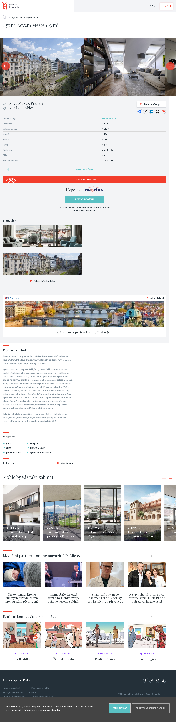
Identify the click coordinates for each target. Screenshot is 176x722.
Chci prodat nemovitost (14, 697)
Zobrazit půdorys (86, 170)
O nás (34, 692)
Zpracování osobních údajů (43, 697)
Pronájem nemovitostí (13, 692)
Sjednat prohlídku (86, 179)
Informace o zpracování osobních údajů (42, 710)
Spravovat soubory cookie (151, 708)
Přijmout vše (120, 708)
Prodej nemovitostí (11, 688)
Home (6, 16)
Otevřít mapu (65, 463)
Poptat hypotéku (84, 199)
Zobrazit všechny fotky (42, 281)
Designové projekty (40, 688)
